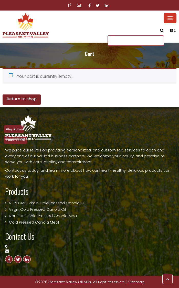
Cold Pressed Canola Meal (34, 222)
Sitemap (136, 282)
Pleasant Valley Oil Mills (69, 282)
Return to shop (22, 99)
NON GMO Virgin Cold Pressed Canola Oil (47, 203)
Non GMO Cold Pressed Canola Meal (43, 215)
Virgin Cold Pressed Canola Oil (37, 209)
